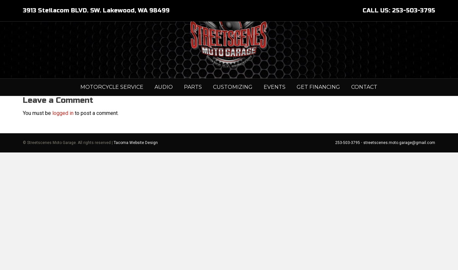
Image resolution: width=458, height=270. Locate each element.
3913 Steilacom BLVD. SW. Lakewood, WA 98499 (96, 10)
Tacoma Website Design (136, 260)
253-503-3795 (347, 260)
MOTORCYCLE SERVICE (111, 108)
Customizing (233, 108)
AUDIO (164, 108)
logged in (63, 231)
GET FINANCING (318, 108)
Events (275, 108)
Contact (364, 108)
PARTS (193, 108)
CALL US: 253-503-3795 (399, 10)
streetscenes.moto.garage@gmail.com (399, 260)
